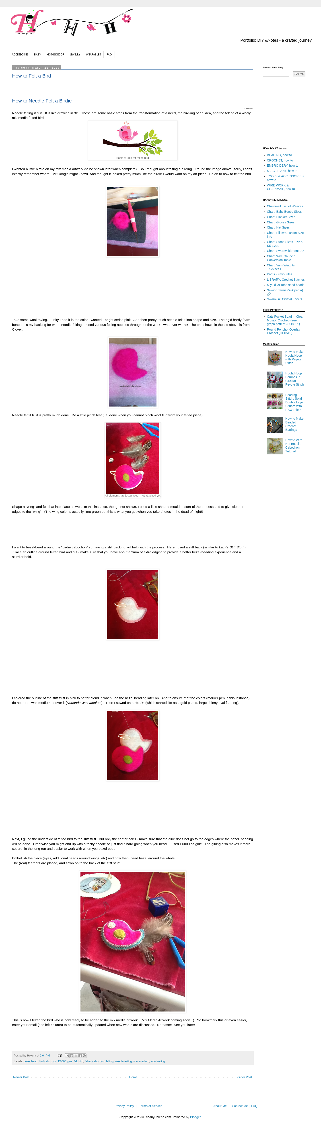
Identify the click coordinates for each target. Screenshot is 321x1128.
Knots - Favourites (279, 274)
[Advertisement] (132, 90)
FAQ (109, 54)
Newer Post (21, 1077)
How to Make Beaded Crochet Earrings (294, 424)
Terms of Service (150, 1106)
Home (133, 1077)
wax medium (141, 1061)
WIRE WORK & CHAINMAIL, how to (281, 187)
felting (110, 1061)
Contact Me (240, 1106)
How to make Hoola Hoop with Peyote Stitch (294, 357)
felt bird (78, 1061)
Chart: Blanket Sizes (281, 217)
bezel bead (30, 1061)
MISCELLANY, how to (282, 171)
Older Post (244, 1077)
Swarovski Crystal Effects (284, 299)
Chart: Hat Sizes (278, 227)
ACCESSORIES (20, 54)
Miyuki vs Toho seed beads (286, 285)
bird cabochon (48, 1061)
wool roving (158, 1061)
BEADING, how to (279, 155)
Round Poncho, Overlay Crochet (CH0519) (283, 331)
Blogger (195, 1117)
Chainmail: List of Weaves (285, 206)
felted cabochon (95, 1061)
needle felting (123, 1061)
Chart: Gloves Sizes (281, 222)
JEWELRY (75, 54)
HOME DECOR (55, 54)
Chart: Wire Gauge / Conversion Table (281, 258)
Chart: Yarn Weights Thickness (281, 267)
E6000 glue (65, 1061)
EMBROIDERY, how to (282, 165)
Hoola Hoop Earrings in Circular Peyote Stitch (294, 379)
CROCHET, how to (280, 160)
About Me (220, 1106)
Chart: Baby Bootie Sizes (284, 211)
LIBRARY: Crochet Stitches (286, 279)
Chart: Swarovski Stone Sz (285, 251)
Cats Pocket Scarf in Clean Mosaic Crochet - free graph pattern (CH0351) (285, 320)
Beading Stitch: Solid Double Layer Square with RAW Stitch (294, 402)
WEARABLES (93, 54)
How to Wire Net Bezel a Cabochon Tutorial (293, 445)
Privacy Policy (124, 1106)
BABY (37, 54)
